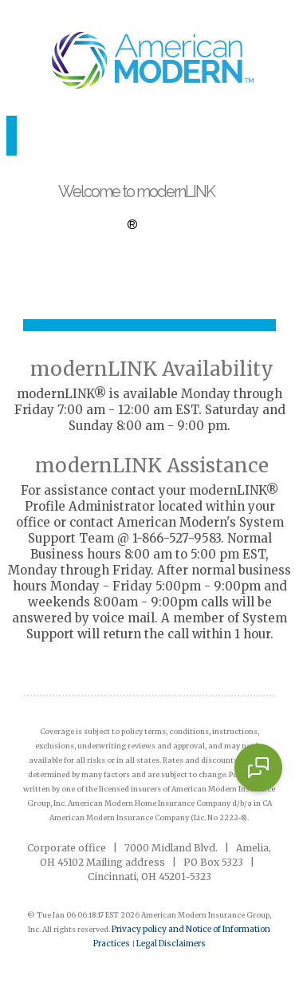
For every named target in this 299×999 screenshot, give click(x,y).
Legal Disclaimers (171, 943)
